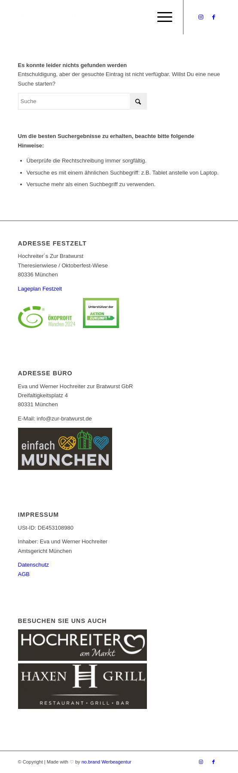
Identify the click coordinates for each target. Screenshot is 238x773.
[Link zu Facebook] (213, 17)
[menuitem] (160, 17)
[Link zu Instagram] (200, 17)
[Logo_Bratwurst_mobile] (99, 17)
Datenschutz (33, 564)
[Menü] (160, 17)
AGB (24, 574)
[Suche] (82, 101)
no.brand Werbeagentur (106, 761)
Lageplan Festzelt (40, 288)
